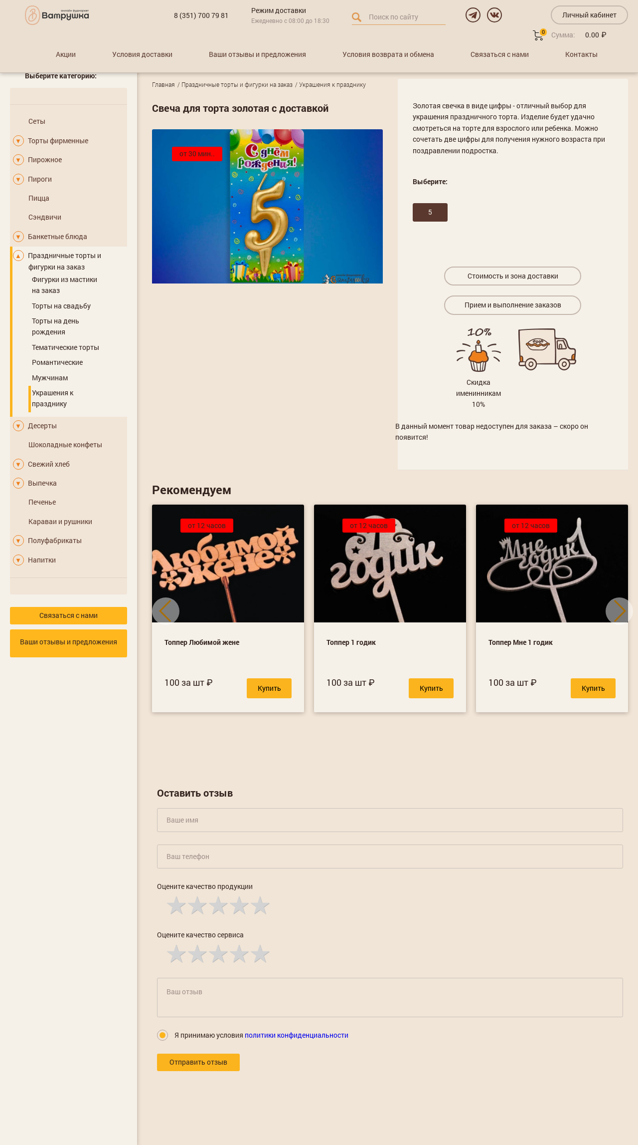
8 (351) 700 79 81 (201, 15)
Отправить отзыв (198, 1062)
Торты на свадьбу (61, 305)
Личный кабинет (589, 14)
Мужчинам (50, 377)
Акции (66, 54)
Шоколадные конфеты (65, 444)
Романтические (57, 362)
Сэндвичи (44, 217)
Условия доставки (142, 54)
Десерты (42, 425)
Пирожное (45, 159)
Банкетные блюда (57, 236)
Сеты (36, 121)
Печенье (42, 502)
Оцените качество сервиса (200, 934)
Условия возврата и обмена (388, 54)
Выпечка (42, 483)
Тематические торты (65, 347)
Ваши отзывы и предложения (257, 54)
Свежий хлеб (49, 464)
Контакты (581, 54)
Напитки (42, 560)
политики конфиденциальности (296, 1035)
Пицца (38, 198)
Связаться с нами (500, 54)
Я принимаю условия (261, 1035)
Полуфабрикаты (55, 540)
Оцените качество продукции (205, 886)
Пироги (40, 179)
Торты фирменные (58, 140)
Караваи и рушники (60, 521)
